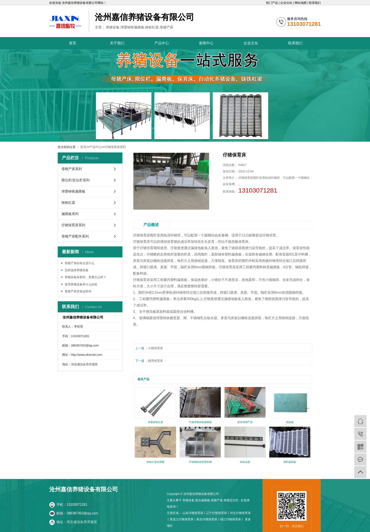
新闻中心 (206, 43)
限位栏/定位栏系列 (76, 180)
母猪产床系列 (72, 169)
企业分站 (286, 2)
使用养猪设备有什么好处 (80, 284)
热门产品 (272, 2)
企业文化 (251, 43)
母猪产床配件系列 (75, 236)
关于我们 (117, 43)
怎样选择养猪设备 (76, 270)
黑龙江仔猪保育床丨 (183, 519)
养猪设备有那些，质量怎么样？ (85, 277)
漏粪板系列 (70, 214)
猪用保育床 (155, 360)
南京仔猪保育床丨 (208, 519)
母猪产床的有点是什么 (79, 263)
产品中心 (161, 43)
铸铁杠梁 (68, 202)
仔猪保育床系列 (115, 147)
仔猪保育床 (141, 235)
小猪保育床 (155, 348)
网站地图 (301, 2)
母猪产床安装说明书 (77, 291)
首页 (72, 43)
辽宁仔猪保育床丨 (218, 513)
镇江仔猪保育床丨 (232, 519)
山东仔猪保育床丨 (194, 513)
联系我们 (315, 2)
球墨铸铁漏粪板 (73, 191)
